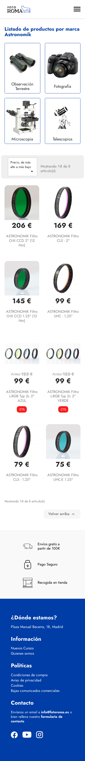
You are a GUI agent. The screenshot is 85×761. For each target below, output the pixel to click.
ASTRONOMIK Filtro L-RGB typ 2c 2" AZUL (22, 396)
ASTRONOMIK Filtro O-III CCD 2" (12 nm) (22, 240)
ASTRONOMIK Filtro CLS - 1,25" (22, 477)
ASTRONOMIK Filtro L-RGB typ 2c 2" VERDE (63, 396)
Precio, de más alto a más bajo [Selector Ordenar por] (22, 167)
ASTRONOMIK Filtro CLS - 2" (63, 238)
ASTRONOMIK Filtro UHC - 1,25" (63, 314)
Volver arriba (62, 514)
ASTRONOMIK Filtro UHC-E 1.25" (63, 477)
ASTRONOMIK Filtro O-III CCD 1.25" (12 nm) (22, 316)
